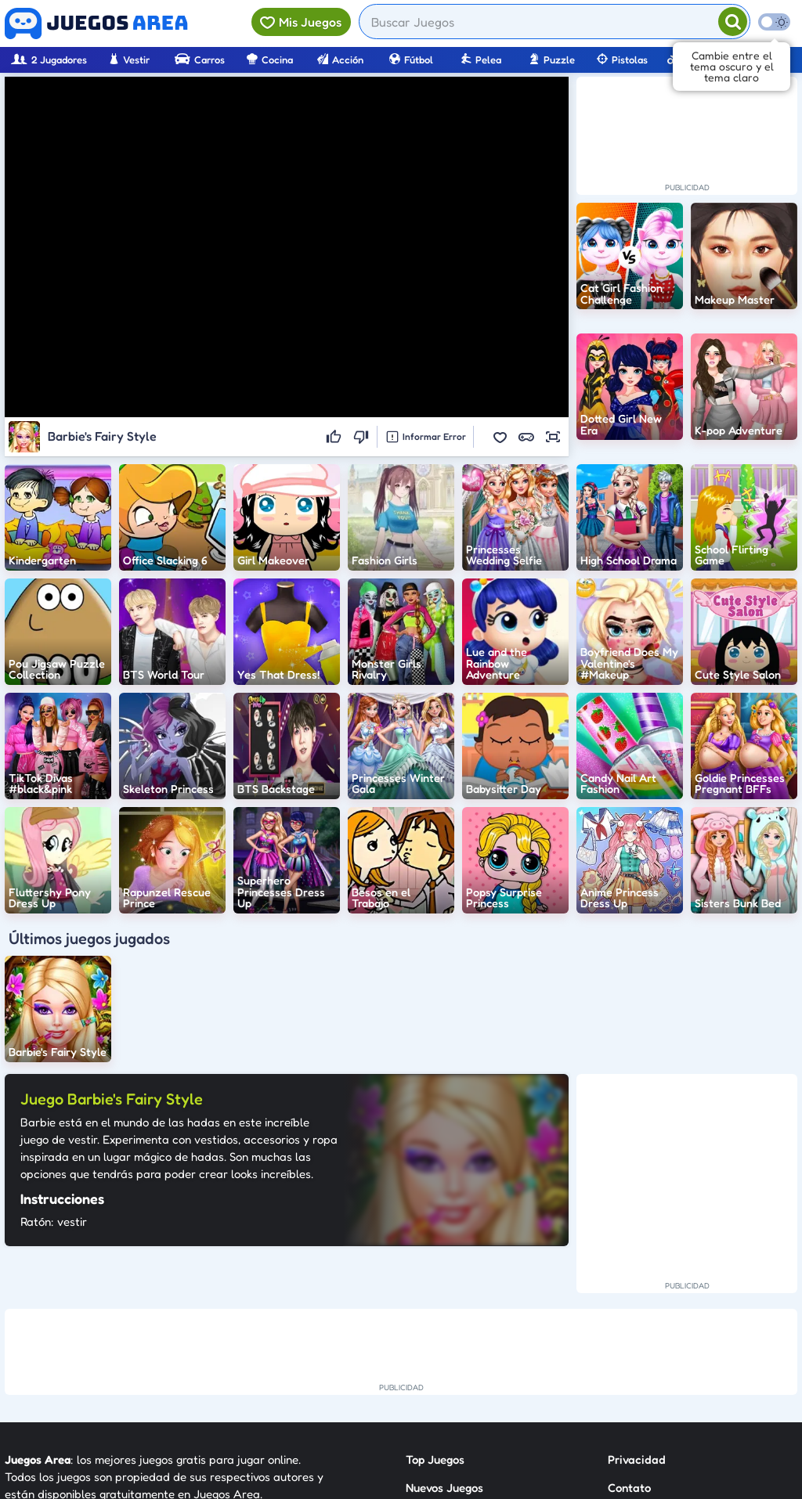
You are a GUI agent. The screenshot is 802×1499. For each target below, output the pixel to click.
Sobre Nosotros (446, 1391)
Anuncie (629, 1391)
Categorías (435, 1363)
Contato (629, 1335)
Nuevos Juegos (444, 1335)
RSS (617, 1363)
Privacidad (637, 1306)
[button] (499, 437)
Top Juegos (435, 1306)
